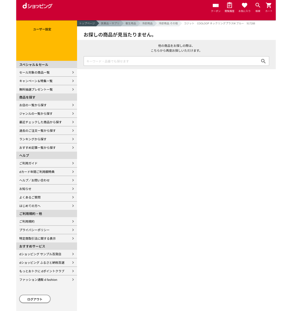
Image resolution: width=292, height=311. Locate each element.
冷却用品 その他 (168, 23)
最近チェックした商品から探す (40, 122)
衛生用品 (131, 23)
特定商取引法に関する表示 (37, 238)
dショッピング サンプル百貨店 (40, 254)
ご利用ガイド (28, 163)
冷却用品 (147, 23)
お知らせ (25, 189)
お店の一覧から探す (33, 105)
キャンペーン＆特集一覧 (36, 81)
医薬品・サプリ (110, 23)
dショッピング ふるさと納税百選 (41, 262)
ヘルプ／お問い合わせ (34, 180)
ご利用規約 (26, 221)
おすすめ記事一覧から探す (37, 147)
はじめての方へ (30, 206)
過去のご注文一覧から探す (37, 130)
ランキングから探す (33, 139)
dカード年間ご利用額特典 (37, 171)
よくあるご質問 (30, 197)
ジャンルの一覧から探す (36, 113)
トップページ (87, 23)
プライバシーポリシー (34, 230)
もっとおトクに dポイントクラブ (41, 271)
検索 (263, 61)
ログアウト (35, 299)
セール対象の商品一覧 (34, 72)
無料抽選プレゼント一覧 (36, 89)
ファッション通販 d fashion (38, 279)
